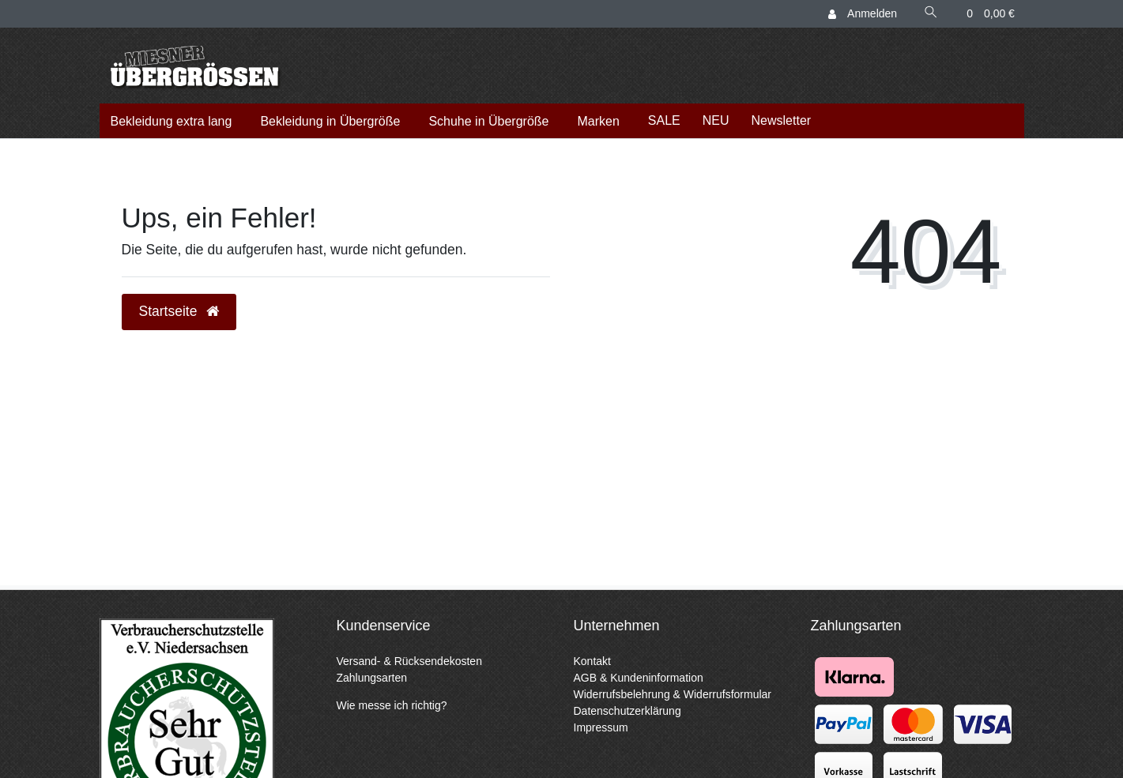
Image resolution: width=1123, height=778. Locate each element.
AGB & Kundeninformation (638, 677)
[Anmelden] (863, 14)
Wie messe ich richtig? (392, 705)
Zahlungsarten (372, 677)
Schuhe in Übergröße (488, 121)
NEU (716, 120)
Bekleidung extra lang (171, 121)
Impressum (601, 727)
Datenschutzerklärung (627, 711)
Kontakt (592, 661)
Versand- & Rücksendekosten (409, 661)
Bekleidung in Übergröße (330, 121)
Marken (598, 121)
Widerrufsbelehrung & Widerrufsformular (673, 694)
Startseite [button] (179, 311)
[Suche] (931, 14)
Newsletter (782, 120)
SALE (664, 120)
